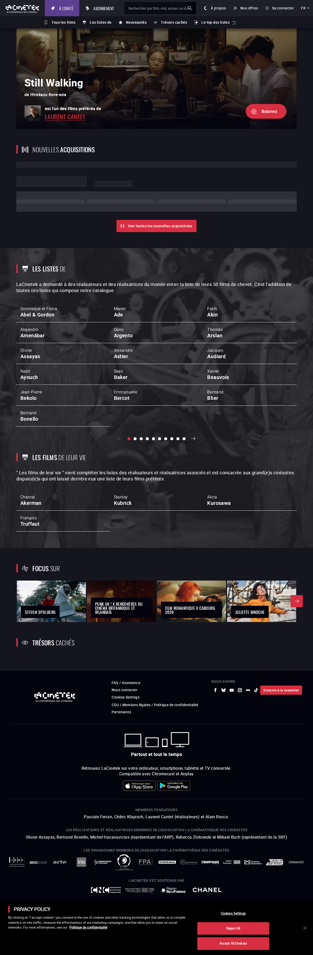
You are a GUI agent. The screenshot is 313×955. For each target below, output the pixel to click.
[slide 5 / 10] (153, 438)
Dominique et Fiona (38, 312)
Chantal (31, 500)
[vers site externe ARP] (124, 892)
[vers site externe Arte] (60, 892)
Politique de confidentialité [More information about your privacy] (88, 927)
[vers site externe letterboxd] (248, 720)
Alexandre (123, 353)
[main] (156, 928)
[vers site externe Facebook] (215, 720)
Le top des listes (215, 22)
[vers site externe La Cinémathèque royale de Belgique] (296, 892)
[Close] (304, 928)
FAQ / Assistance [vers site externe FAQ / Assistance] (126, 712)
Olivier (30, 353)
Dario (123, 333)
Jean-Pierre (31, 395)
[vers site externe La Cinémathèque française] (210, 892)
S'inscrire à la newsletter (281, 720)
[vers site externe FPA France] (145, 892)
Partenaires (121, 742)
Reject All (233, 928)
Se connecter (283, 8)
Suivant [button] (193, 439)
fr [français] (303, 8)
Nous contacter (125, 720)
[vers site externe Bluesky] (223, 720)
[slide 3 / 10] (141, 438)
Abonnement (104, 8)
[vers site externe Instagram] (240, 720)
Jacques (216, 353)
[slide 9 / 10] (177, 438)
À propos (218, 8)
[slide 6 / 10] (159, 438)
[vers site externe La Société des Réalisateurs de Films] (16, 892)
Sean (121, 374)
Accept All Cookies (233, 943)
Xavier (218, 374)
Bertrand (215, 395)
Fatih (212, 312)
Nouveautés (136, 22)
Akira (219, 500)
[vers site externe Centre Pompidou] (231, 892)
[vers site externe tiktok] (256, 720)
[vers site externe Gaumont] (188, 892)
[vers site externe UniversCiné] (38, 892)
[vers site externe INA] (81, 892)
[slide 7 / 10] (165, 438)
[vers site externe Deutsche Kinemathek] (253, 892)
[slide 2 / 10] (135, 438)
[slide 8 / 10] (171, 438)
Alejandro (32, 333)
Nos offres (249, 8)
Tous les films (63, 22)
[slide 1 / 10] (129, 438)
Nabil (29, 374)
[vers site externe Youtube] (232, 720)
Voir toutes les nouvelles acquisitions (160, 225)
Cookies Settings (125, 727)
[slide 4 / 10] (147, 438)
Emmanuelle (125, 395)
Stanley (123, 500)
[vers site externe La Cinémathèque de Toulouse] (102, 892)
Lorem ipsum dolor (51, 181)
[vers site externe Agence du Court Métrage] (274, 892)
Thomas (215, 333)
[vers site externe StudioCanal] (167, 892)
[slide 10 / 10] (184, 438)
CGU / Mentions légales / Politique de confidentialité (155, 735)
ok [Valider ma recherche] (190, 8)
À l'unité (66, 8)
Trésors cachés (174, 22)
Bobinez (269, 111)
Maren (120, 312)
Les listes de (100, 22)
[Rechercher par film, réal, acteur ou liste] (160, 8)
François (30, 521)
